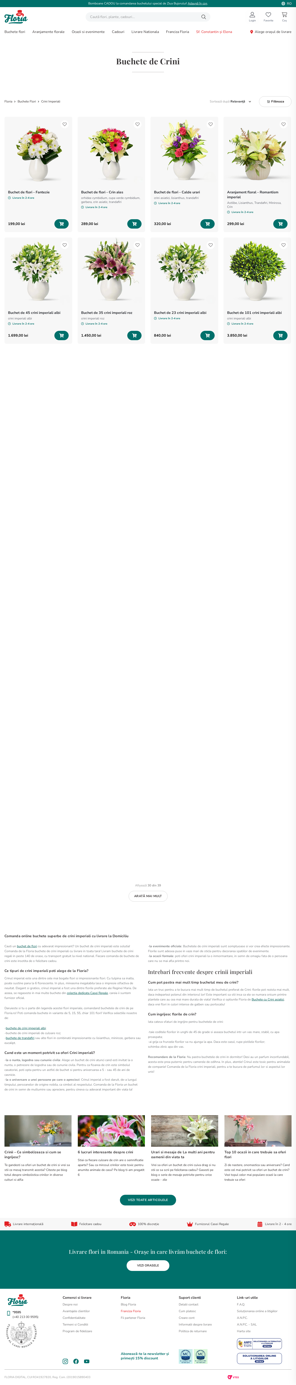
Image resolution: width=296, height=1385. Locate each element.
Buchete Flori (27, 101)
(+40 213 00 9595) (25, 1317)
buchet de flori (27, 946)
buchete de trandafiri (20, 1038)
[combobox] (148, 17)
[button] (275, 101)
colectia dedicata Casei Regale (87, 993)
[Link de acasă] (8, 101)
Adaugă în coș (197, 3)
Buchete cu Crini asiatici (268, 999)
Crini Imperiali (50, 101)
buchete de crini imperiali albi (26, 1028)
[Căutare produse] (203, 17)
